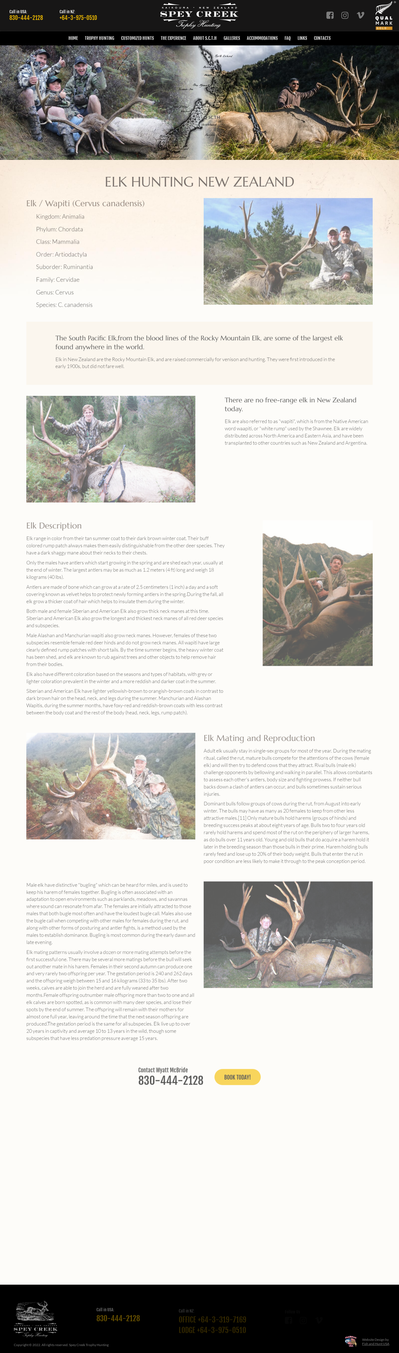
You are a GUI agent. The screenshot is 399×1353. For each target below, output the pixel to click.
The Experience (173, 38)
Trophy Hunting (99, 38)
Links (302, 38)
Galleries (232, 38)
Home (73, 38)
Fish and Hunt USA (375, 1344)
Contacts (322, 38)
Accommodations (262, 38)
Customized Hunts (137, 38)
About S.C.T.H (205, 38)
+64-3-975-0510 (78, 17)
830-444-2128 (26, 17)
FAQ (288, 38)
